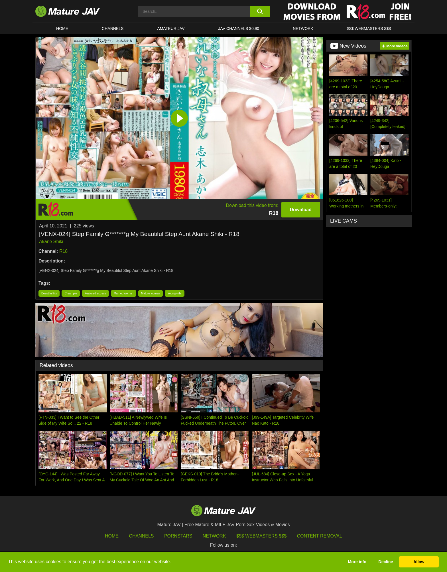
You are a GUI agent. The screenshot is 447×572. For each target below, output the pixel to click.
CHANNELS (112, 28)
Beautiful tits (49, 293)
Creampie (70, 293)
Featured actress (95, 293)
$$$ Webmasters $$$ (261, 536)
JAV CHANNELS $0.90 (238, 28)
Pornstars (178, 536)
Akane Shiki (51, 241)
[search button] (260, 11)
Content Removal (319, 536)
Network (303, 28)
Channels (141, 536)
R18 (63, 251)
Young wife (175, 293)
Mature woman (150, 293)
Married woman (123, 293)
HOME (62, 28)
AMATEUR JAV (170, 28)
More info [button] (357, 561)
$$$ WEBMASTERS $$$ (369, 28)
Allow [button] (418, 561)
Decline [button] (385, 561)
